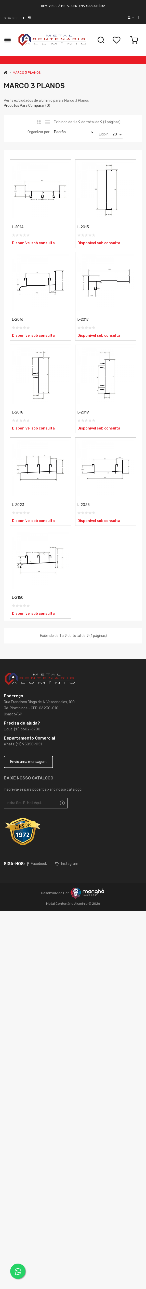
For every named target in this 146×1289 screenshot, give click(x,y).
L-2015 (83, 227)
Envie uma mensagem (28, 762)
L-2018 (17, 412)
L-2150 (17, 597)
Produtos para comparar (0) (27, 105)
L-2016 (17, 319)
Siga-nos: (11, 18)
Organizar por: (39, 132)
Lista (47, 122)
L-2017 (83, 319)
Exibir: (104, 134)
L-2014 (17, 227)
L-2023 (18, 505)
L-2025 (83, 505)
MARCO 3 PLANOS (27, 72)
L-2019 (83, 412)
